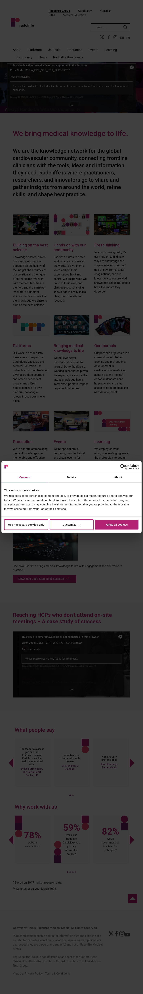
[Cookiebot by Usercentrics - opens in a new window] (123, 466)
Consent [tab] (24, 477)
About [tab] (118, 477)
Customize (72, 524)
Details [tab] (71, 477)
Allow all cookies (117, 524)
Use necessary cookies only (26, 524)
